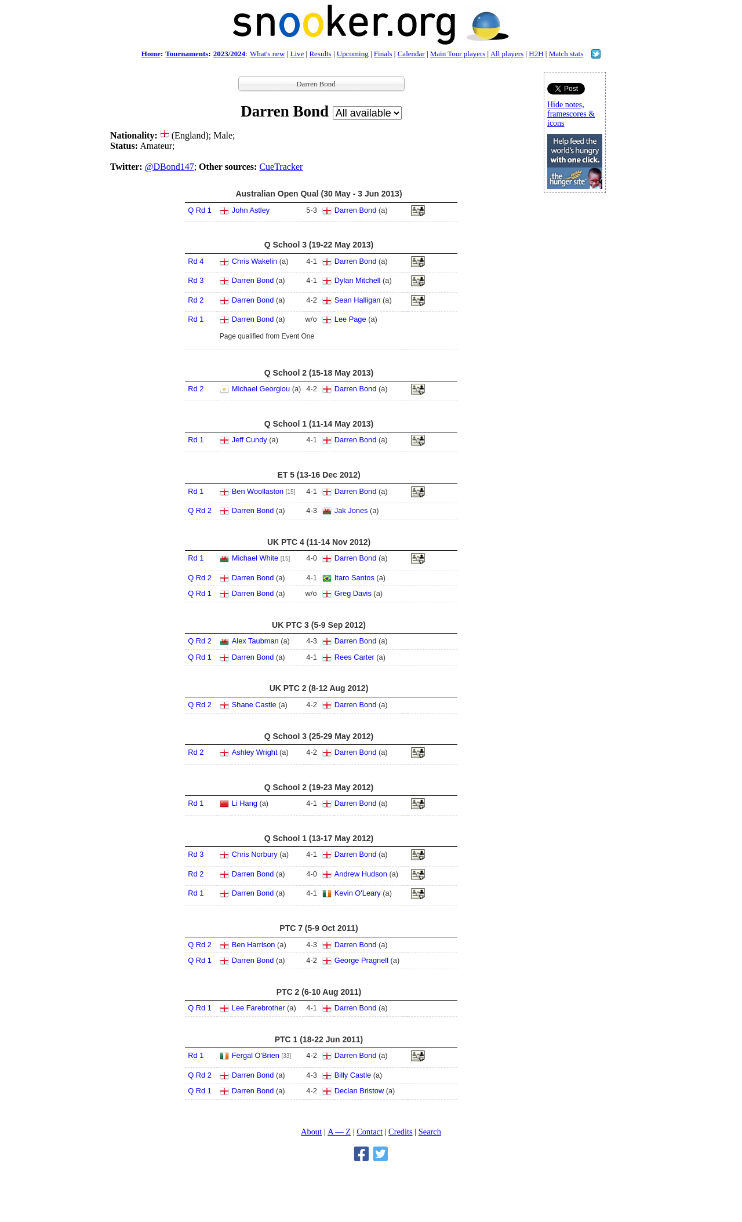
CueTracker (281, 167)
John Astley (251, 210)
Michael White (255, 558)
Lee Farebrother (258, 1007)
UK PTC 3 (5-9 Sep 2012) (319, 625)
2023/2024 (229, 53)
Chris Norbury (255, 854)
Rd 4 (195, 261)
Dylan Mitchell (357, 280)
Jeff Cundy (249, 439)
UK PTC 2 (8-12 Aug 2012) (319, 688)
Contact (370, 1131)
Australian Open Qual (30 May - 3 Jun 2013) (318, 193)
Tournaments (186, 53)
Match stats (566, 53)
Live (297, 53)
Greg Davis (353, 593)
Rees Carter (354, 657)
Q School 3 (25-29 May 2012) (318, 736)
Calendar (411, 53)
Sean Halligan (357, 300)
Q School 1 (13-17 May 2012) (318, 838)
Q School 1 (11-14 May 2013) (318, 423)
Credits (400, 1131)
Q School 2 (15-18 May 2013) (318, 372)
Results (320, 53)
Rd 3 (195, 280)
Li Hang (244, 803)
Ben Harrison (253, 944)
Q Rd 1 (200, 210)
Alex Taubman (255, 641)
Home (151, 53)
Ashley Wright (255, 752)
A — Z (339, 1131)
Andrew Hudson (360, 874)
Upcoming (353, 53)
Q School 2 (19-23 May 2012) (318, 787)
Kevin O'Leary (357, 893)
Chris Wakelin (254, 261)
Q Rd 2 (200, 510)
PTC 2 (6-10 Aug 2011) (319, 991)
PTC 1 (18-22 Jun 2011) (319, 1039)
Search (430, 1131)
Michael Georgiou (261, 388)
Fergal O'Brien (255, 1055)
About (311, 1131)
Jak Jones (351, 510)
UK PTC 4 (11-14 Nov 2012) (318, 542)
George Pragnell (361, 960)
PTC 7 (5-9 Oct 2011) (318, 928)
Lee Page (350, 319)
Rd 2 (195, 300)
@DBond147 (169, 167)
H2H (536, 53)
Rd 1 (195, 319)
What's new (267, 53)
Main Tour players (458, 53)
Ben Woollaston (257, 491)
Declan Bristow (359, 1090)
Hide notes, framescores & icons (571, 114)
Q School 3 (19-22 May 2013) (318, 244)
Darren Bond (355, 210)
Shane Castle (254, 704)
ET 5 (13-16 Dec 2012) (318, 474)
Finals (383, 53)
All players (506, 53)
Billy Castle (352, 1075)
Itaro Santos (354, 577)
